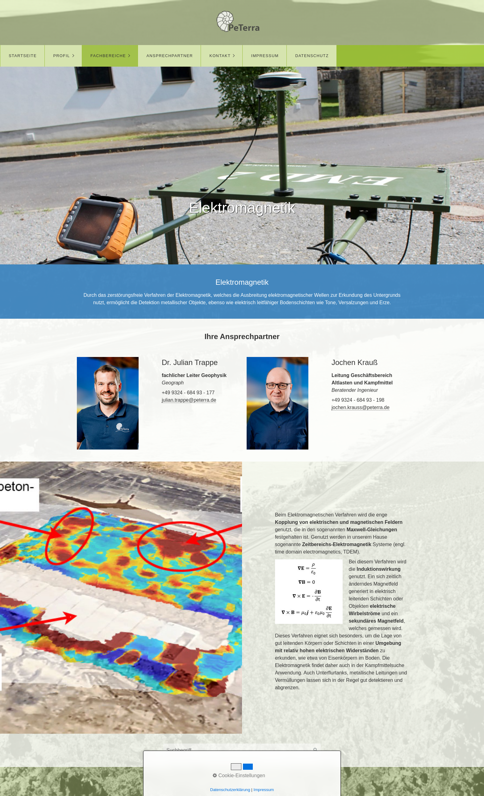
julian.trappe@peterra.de (189, 400)
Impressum (265, 55)
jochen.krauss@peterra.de (361, 407)
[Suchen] (316, 750)
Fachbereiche (108, 55)
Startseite (23, 55)
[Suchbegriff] (242, 750)
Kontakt (220, 55)
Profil (61, 55)
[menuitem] (22, 56)
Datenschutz (311, 55)
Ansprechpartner (170, 55)
